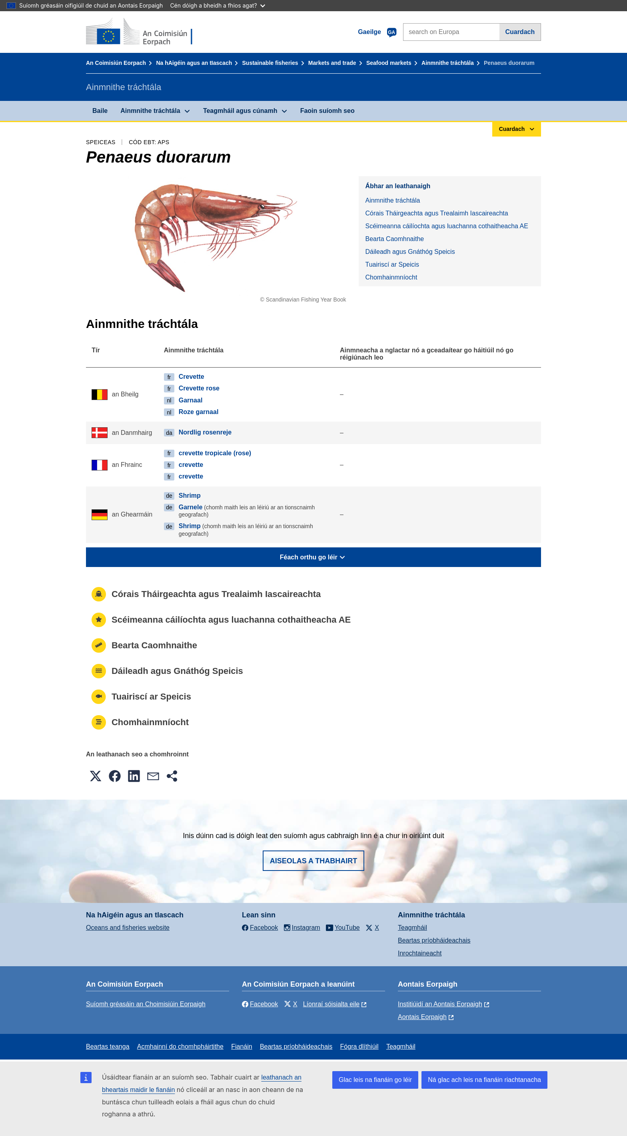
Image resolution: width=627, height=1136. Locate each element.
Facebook (260, 1004)
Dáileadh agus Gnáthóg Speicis (410, 251)
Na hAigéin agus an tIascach (194, 63)
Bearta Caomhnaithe (394, 238)
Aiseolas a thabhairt (313, 861)
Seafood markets (388, 63)
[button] (96, 776)
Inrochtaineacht (419, 953)
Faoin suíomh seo (327, 110)
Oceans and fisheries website (128, 927)
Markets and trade (332, 63)
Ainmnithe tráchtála (447, 63)
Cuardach (520, 31)
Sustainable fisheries (270, 63)
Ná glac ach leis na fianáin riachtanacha (484, 1079)
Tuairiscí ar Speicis (392, 264)
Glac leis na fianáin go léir (375, 1079)
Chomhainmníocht (391, 277)
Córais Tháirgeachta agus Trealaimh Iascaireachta (436, 213)
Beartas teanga (108, 1046)
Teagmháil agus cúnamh (240, 110)
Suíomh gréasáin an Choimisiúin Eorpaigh (146, 1004)
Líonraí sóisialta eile (331, 1004)
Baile (100, 110)
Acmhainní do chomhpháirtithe (180, 1046)
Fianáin (241, 1046)
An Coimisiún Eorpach (116, 63)
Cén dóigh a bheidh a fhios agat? (217, 5)
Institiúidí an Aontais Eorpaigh (440, 1004)
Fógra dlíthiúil (359, 1046)
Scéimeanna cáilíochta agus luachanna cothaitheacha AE (446, 226)
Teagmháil (412, 927)
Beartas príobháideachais (434, 940)
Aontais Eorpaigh (422, 1016)
